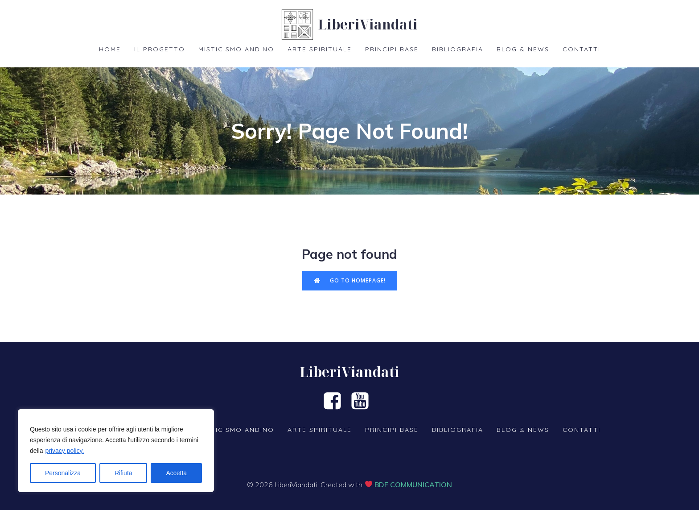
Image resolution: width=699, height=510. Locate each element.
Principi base (392, 49)
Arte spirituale (320, 49)
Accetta (176, 473)
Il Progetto (159, 49)
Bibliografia (457, 49)
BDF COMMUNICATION (413, 484)
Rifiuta (123, 473)
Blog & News (523, 49)
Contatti (581, 49)
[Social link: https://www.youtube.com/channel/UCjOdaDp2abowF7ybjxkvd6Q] (363, 401)
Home (110, 49)
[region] (116, 450)
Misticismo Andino (236, 49)
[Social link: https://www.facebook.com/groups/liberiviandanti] (336, 401)
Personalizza (63, 473)
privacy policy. (64, 450)
